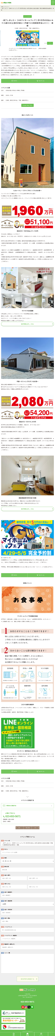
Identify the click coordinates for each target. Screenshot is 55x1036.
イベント (41, 1034)
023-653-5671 (27, 1002)
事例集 (27, 1034)
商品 (13, 1034)
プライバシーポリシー (27, 1031)
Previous (48, 43)
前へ (19, 827)
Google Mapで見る (27, 105)
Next (51, 43)
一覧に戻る (27, 827)
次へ (35, 827)
